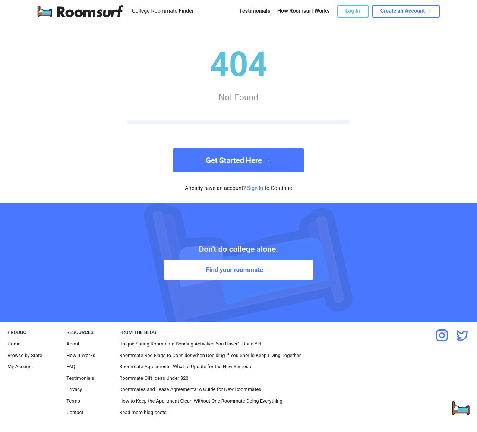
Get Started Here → (238, 160)
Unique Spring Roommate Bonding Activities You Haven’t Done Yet (190, 344)
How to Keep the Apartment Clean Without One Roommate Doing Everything (200, 401)
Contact (74, 412)
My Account (20, 366)
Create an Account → (406, 11)
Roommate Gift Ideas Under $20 (153, 378)
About (72, 344)
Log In (352, 11)
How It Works (80, 355)
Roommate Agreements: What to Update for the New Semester (186, 366)
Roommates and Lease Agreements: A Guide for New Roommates (190, 389)
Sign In (255, 188)
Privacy (74, 389)
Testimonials (254, 11)
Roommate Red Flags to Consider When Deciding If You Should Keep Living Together (210, 355)
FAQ (70, 366)
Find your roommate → (238, 269)
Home (13, 344)
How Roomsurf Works (303, 11)
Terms (73, 401)
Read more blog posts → (146, 412)
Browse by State (24, 355)
